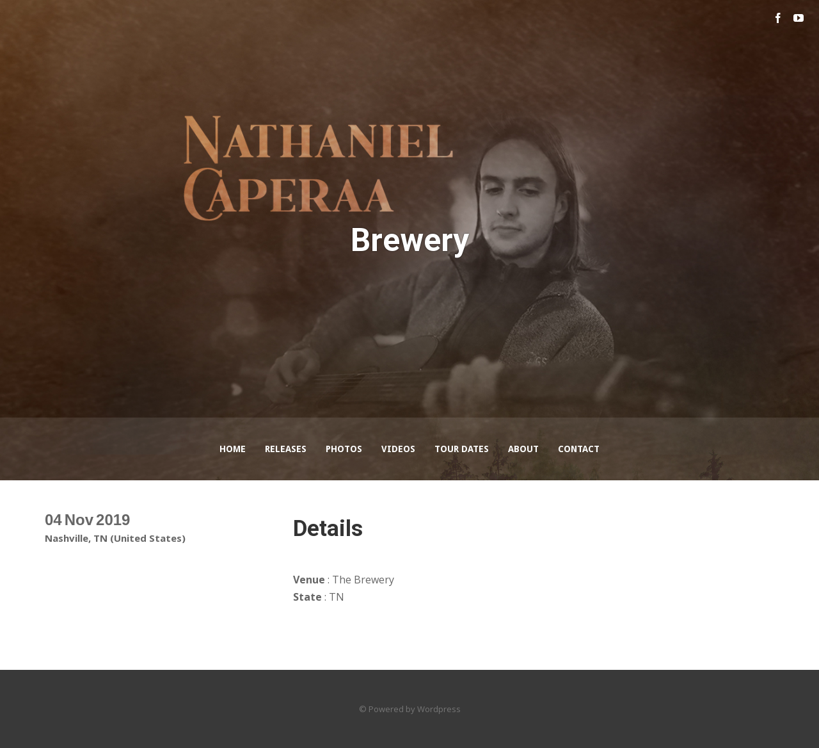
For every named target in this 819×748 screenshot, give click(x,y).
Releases (285, 449)
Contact (579, 449)
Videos (398, 449)
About (523, 449)
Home (232, 449)
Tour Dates (461, 449)
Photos (344, 449)
